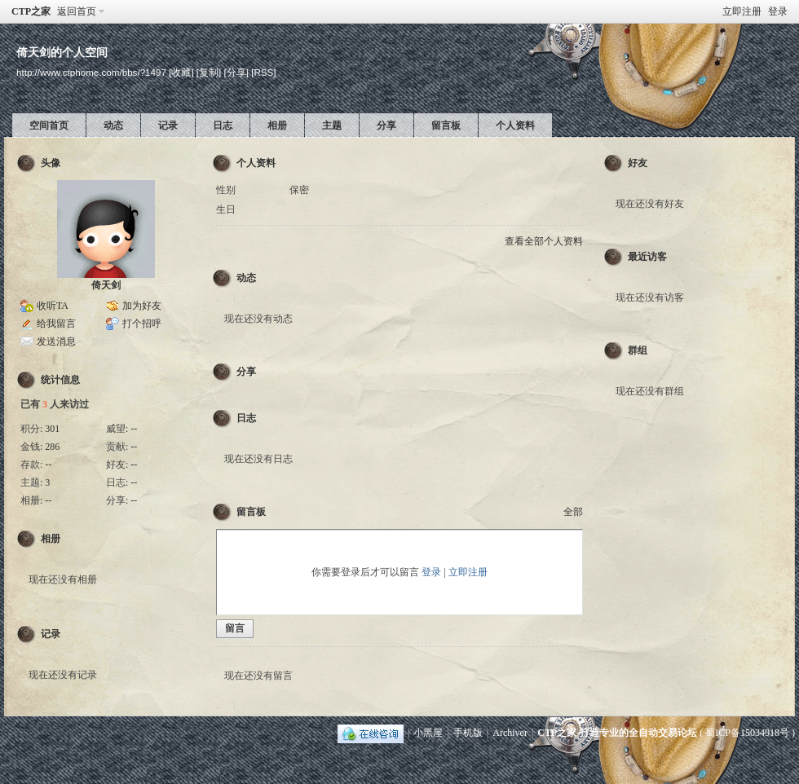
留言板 (446, 125)
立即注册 (741, 11)
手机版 (468, 732)
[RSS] (263, 72)
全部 (573, 512)
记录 (168, 125)
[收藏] (181, 72)
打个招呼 (141, 323)
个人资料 (515, 125)
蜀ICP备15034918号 (747, 732)
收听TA (52, 305)
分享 (386, 125)
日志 (222, 125)
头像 (50, 163)
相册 (277, 125)
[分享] (236, 72)
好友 (637, 163)
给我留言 (56, 323)
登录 (778, 11)
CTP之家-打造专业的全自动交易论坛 (617, 732)
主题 (332, 125)
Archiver (510, 732)
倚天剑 (106, 285)
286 (52, 446)
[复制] (208, 72)
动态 (113, 125)
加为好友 (141, 305)
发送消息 (56, 341)
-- (133, 428)
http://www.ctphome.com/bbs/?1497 (91, 72)
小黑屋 (428, 732)
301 (52, 428)
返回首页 (76, 11)
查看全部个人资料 (544, 241)
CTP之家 (31, 11)
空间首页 (48, 125)
